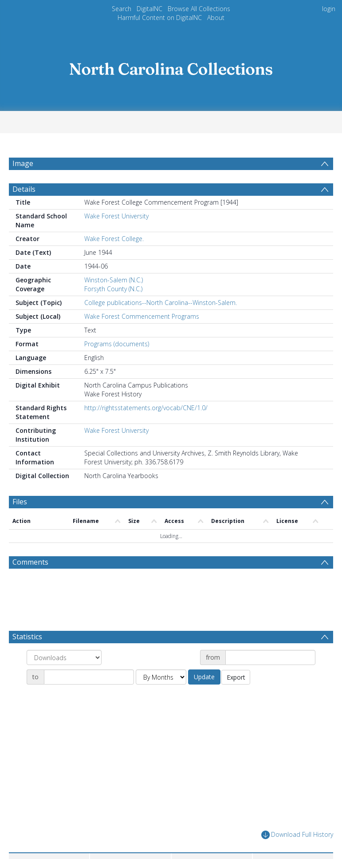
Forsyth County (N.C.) (113, 289)
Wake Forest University (116, 216)
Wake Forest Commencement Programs (141, 316)
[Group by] (64, 657)
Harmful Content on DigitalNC (160, 17)
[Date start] (270, 657)
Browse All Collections (199, 8)
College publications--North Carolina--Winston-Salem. (160, 302)
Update (204, 677)
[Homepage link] (171, 66)
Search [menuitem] (121, 8)
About (215, 17)
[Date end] (89, 677)
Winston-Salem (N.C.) (113, 280)
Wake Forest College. (114, 238)
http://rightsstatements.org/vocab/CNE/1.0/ (146, 408)
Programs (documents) (116, 344)
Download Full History (297, 834)
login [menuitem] (328, 8)
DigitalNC (149, 8)
